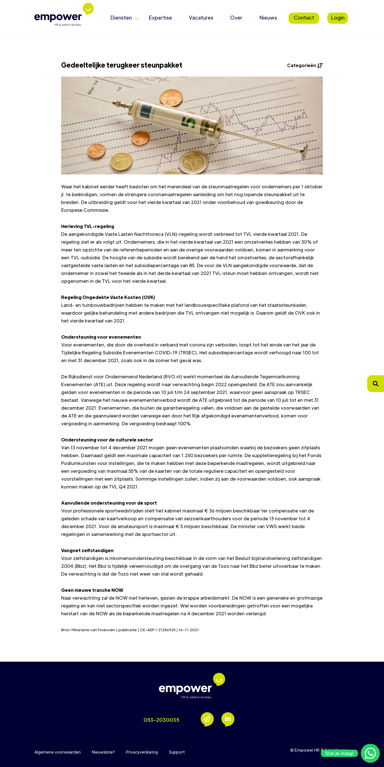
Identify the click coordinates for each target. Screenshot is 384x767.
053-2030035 (161, 719)
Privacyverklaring (142, 751)
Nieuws (268, 17)
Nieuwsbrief (103, 751)
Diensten (121, 17)
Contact (304, 17)
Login (338, 17)
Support (177, 751)
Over (236, 17)
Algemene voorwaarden (57, 751)
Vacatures (201, 17)
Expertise (160, 17)
